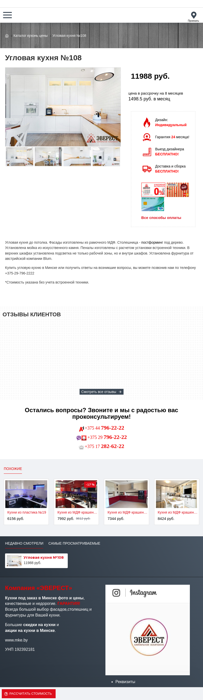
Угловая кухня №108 (44, 557)
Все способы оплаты (161, 217)
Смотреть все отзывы (98, 392)
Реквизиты (125, 682)
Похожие (13, 469)
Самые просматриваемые (74, 543)
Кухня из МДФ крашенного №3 (127, 512)
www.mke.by (16, 640)
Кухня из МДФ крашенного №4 (178, 512)
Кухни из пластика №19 (26, 512)
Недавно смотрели (24, 543)
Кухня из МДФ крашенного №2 (77, 512)
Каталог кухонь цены (30, 36)
